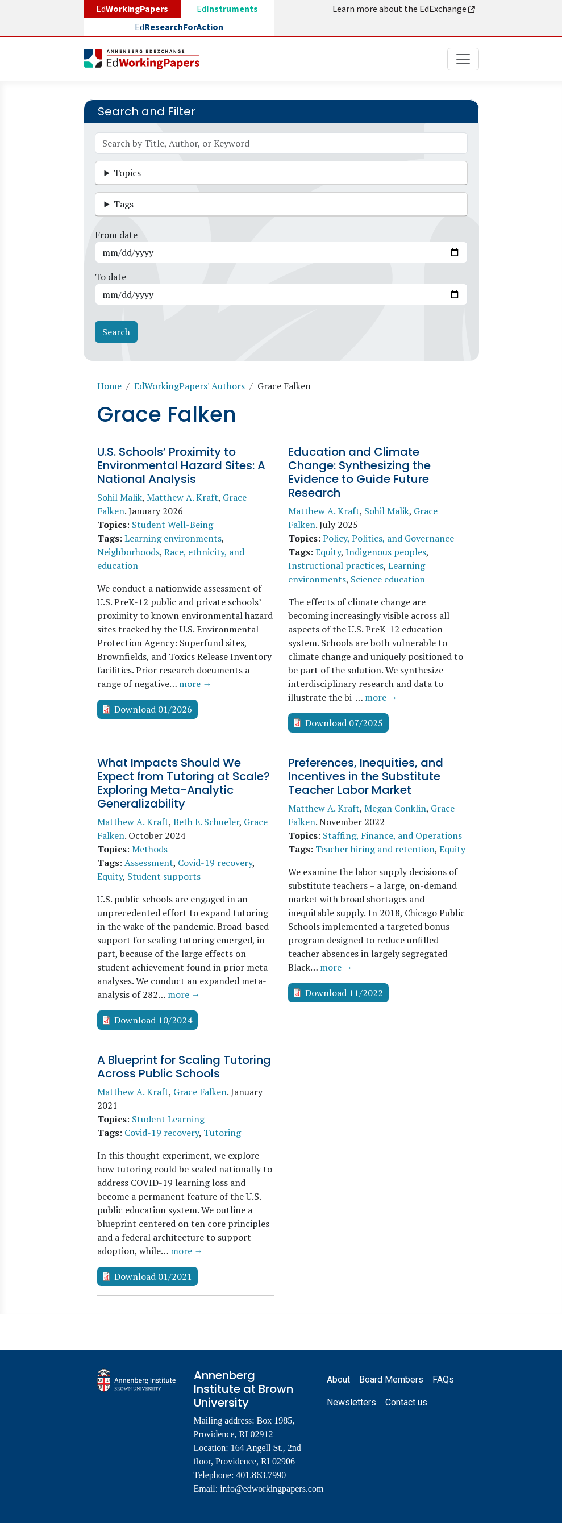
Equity (328, 552)
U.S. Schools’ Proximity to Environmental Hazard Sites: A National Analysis (181, 465)
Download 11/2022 (344, 993)
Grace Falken (200, 1091)
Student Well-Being (172, 524)
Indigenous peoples (385, 552)
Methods (150, 849)
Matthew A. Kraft (182, 497)
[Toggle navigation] (463, 59)
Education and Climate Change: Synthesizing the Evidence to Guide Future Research (359, 472)
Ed (227, 9)
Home (109, 386)
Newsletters (351, 1402)
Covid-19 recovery (215, 862)
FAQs (443, 1379)
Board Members (391, 1379)
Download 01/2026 (153, 709)
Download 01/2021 (153, 1276)
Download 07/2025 (344, 723)
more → (195, 683)
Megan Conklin (395, 808)
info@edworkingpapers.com (271, 1488)
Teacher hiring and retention (375, 849)
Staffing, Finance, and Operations (392, 835)
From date (116, 234)
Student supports (164, 876)
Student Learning (168, 1119)
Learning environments (173, 538)
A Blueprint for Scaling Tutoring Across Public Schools (184, 1066)
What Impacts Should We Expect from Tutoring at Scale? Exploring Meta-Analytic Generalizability (183, 783)
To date (110, 277)
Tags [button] (124, 204)
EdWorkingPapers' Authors (189, 386)
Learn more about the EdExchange (404, 9)
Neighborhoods (128, 552)
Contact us (406, 1402)
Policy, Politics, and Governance (388, 538)
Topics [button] (127, 173)
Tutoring (222, 1132)
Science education (388, 579)
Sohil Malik (119, 497)
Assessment (148, 862)
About (338, 1379)
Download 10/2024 (153, 1020)
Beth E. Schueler (206, 821)
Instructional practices (336, 565)
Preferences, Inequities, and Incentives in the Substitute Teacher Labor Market (365, 776)
